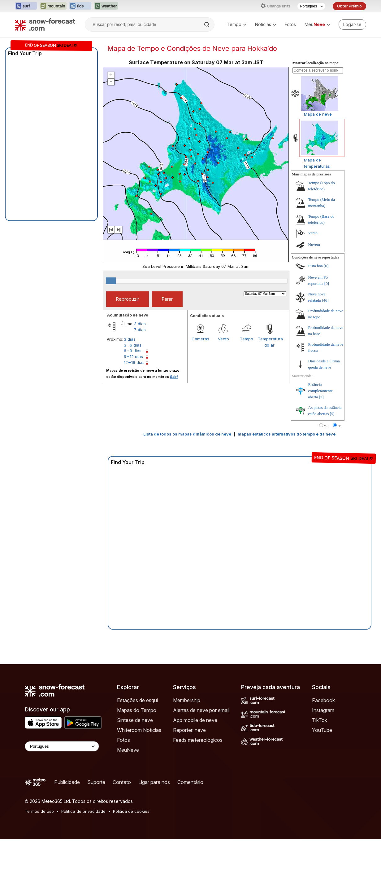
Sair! (174, 376)
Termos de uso (39, 811)
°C (326, 426)
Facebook (323, 700)
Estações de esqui (137, 700)
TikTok (319, 720)
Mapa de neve (318, 114)
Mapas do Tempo (136, 710)
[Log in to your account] (352, 24)
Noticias (265, 24)
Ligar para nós (154, 782)
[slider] (111, 280)
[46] (325, 300)
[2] (321, 397)
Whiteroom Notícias (139, 730)
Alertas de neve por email (201, 710)
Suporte (96, 782)
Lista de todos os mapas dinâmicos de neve (187, 434)
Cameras (200, 338)
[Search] (207, 24)
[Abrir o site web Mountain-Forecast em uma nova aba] (53, 6)
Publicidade (67, 782)
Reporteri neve (189, 730)
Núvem (314, 244)
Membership (186, 700)
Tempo (236, 24)
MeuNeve (128, 750)
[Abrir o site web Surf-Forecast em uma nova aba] (26, 6)
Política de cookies (131, 811)
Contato (122, 782)
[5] (332, 413)
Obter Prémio (349, 6)
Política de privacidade (83, 811)
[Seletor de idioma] (311, 6)
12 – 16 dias (134, 362)
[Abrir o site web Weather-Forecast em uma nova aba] (106, 6)
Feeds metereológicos (198, 740)
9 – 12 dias (133, 356)
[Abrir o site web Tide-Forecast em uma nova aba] (80, 6)
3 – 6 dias (132, 345)
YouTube (322, 730)
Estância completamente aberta (320, 390)
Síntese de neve (135, 720)
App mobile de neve (195, 720)
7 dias (140, 329)
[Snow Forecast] (45, 24)
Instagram (323, 710)
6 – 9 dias (132, 350)
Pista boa (315, 265)
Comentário (190, 782)
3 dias (140, 323)
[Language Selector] (62, 746)
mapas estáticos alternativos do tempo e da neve (287, 434)
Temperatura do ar (269, 341)
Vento (223, 338)
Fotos (290, 24)
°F (339, 426)
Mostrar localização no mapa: (316, 63)
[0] (326, 265)
